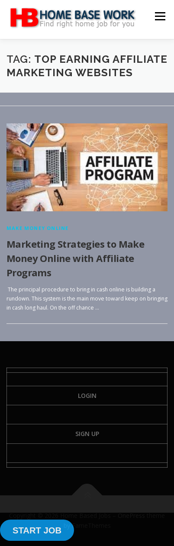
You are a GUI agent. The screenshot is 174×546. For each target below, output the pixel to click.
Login (87, 395)
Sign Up (87, 434)
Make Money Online (37, 228)
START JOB (37, 530)
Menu (159, 16)
